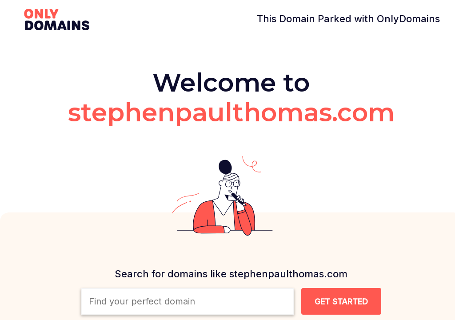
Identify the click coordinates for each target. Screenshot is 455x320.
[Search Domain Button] (341, 301)
